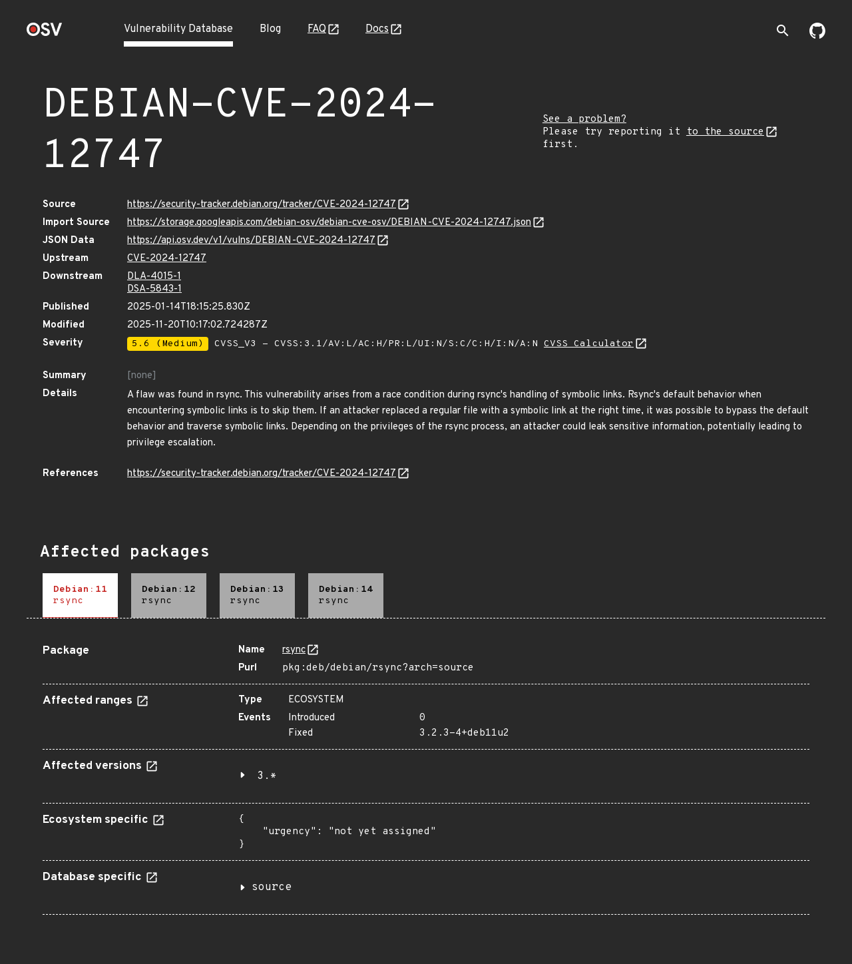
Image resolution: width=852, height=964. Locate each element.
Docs (377, 29)
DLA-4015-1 (154, 276)
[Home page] (45, 33)
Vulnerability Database (178, 29)
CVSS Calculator (589, 344)
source (272, 887)
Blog (270, 29)
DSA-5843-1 (154, 289)
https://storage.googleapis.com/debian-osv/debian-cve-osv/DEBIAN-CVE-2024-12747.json (329, 222)
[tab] (80, 595)
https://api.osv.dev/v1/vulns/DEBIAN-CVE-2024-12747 (251, 240)
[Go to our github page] (817, 36)
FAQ (317, 29)
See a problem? (584, 119)
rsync (294, 650)
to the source (725, 132)
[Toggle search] (782, 30)
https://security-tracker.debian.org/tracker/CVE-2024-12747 (261, 204)
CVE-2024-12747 (166, 258)
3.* (267, 776)
